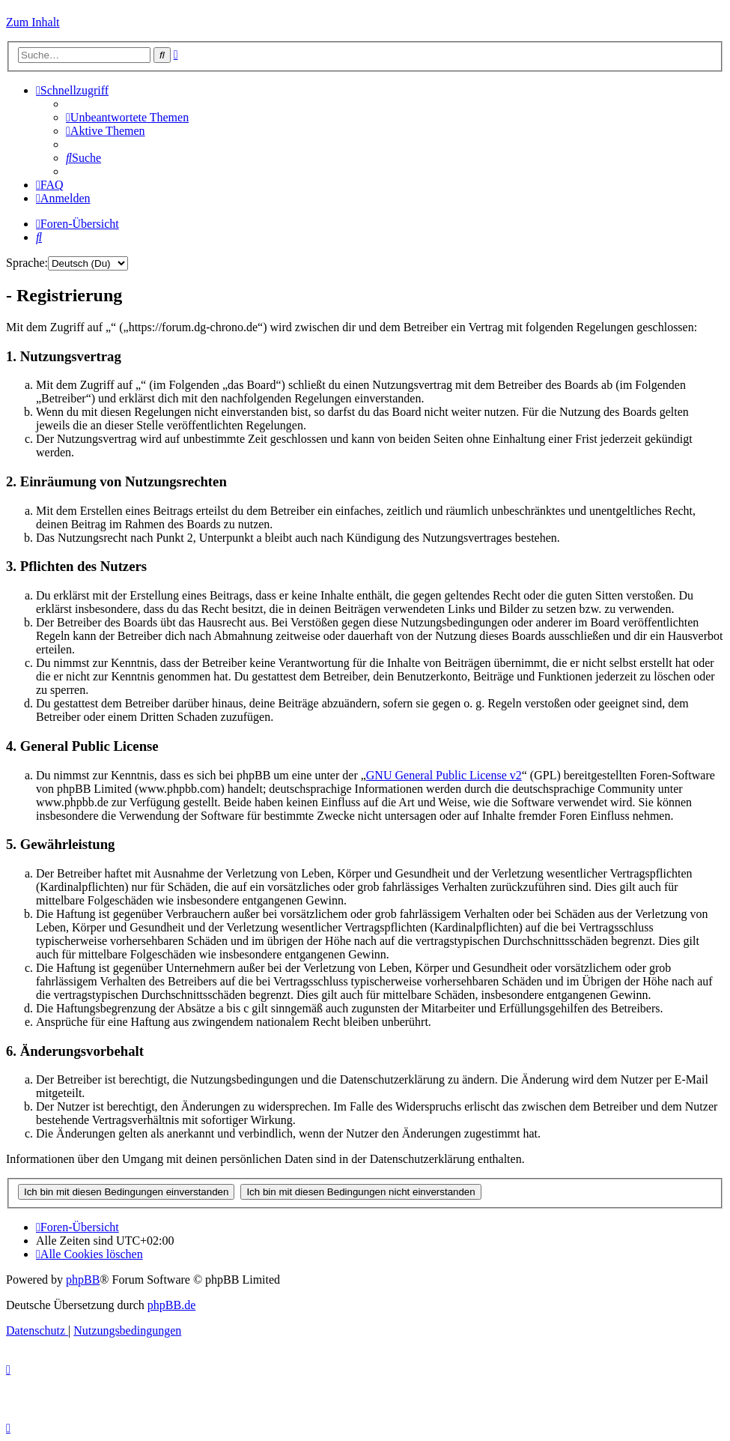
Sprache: (27, 262)
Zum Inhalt (33, 22)
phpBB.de (171, 1305)
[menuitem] (127, 117)
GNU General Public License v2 (444, 775)
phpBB (83, 1279)
